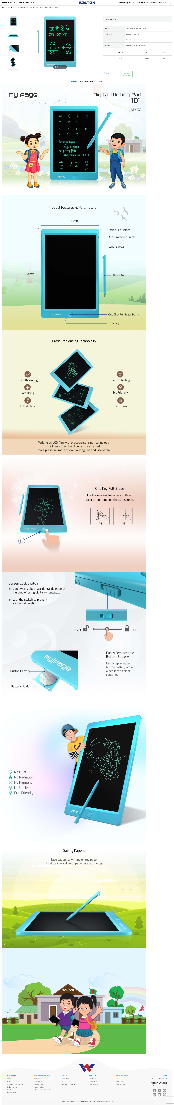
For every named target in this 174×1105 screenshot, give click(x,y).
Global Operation (12, 1087)
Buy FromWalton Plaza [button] (127, 74)
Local (63, 1081)
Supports (100, 81)
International (65, 1079)
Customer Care (39, 1087)
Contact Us (38, 1079)
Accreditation (11, 1092)
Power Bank (22, 7)
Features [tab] (74, 81)
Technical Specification (87, 81)
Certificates (11, 1090)
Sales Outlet (38, 1081)
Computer (11, 7)
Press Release (93, 1084)
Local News (92, 1079)
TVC (117, 1079)
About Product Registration (43, 1090)
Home (9, 1079)
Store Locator (38, 1084)
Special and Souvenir (68, 1084)
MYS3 (57, 7)
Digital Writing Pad (45, 7)
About (9, 1081)
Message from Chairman (15, 1084)
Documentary (120, 1084)
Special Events (120, 1081)
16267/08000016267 (159, 1079)
